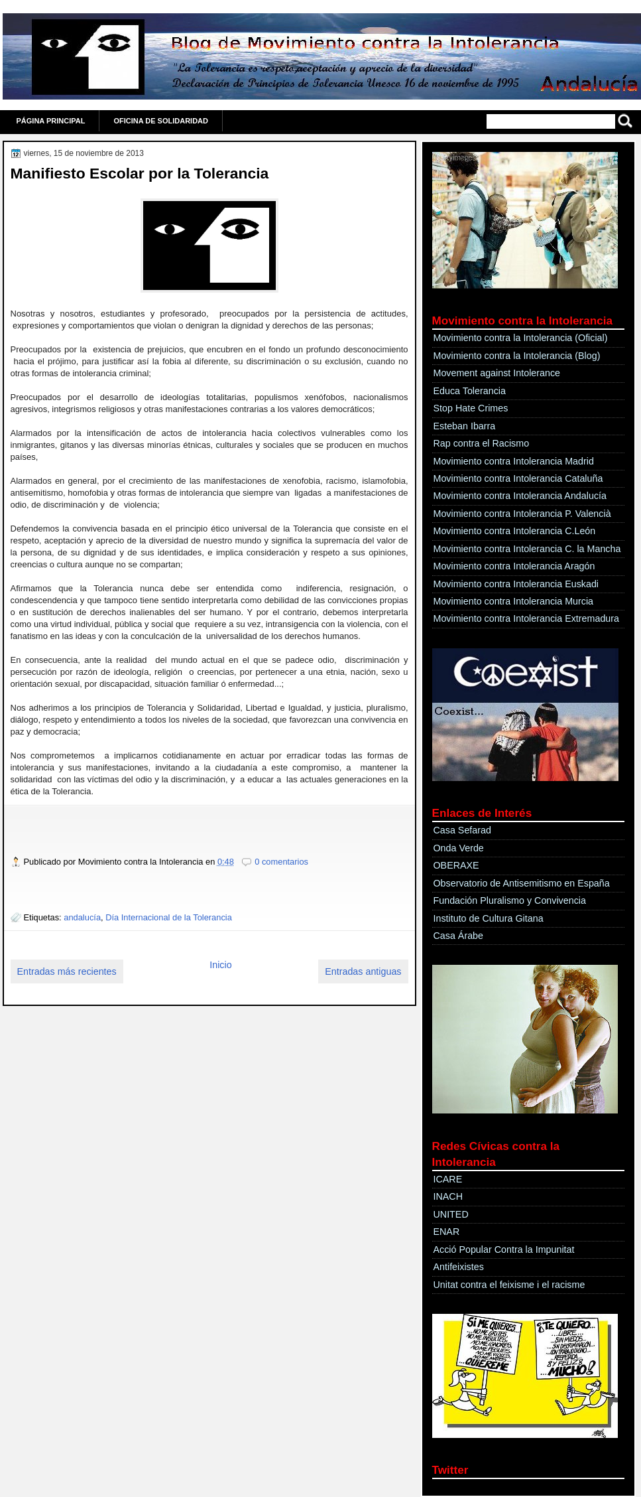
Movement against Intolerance (497, 373)
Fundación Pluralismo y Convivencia (510, 900)
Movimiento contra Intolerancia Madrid (514, 461)
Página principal (51, 121)
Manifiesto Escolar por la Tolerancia (140, 173)
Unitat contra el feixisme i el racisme (509, 1284)
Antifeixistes (459, 1266)
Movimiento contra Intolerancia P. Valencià (522, 513)
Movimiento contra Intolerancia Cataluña (518, 478)
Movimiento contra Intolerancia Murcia (514, 601)
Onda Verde (459, 848)
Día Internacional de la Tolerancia (168, 917)
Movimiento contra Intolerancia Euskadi (516, 584)
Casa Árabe (459, 935)
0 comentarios (281, 862)
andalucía (82, 917)
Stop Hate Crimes (471, 408)
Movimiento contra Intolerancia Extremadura (527, 618)
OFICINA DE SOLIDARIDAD (160, 121)
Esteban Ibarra (465, 426)
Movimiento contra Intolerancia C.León (515, 531)
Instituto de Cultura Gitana (489, 918)
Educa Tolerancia (470, 391)
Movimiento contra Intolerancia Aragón (514, 566)
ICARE (448, 1179)
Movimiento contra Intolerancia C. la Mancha (527, 548)
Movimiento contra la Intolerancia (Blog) (517, 355)
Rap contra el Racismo (482, 443)
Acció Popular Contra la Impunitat (504, 1249)
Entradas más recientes (67, 971)
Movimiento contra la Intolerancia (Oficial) (521, 337)
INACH (448, 1196)
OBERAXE (456, 865)
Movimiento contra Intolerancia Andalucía (520, 495)
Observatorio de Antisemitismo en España (522, 883)
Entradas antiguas (363, 971)
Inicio (220, 965)
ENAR (447, 1231)
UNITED (451, 1214)
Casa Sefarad (462, 830)
